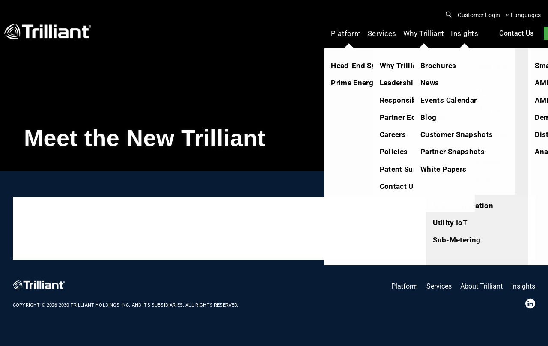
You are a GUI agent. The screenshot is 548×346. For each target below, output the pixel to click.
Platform (346, 33)
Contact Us (516, 33)
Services (382, 33)
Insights (464, 33)
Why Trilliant (423, 33)
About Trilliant (481, 286)
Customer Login (479, 15)
